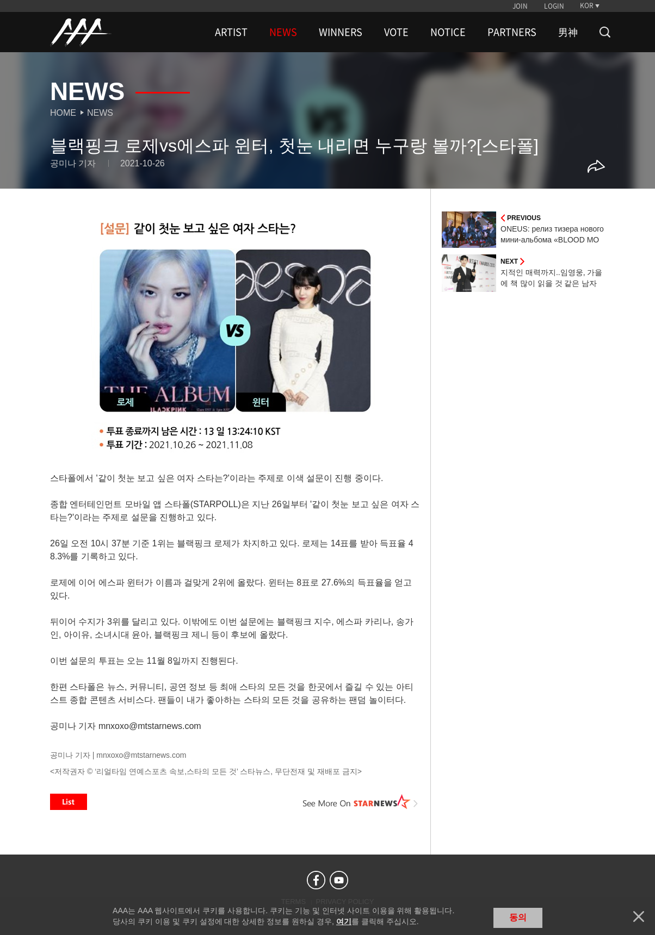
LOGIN (554, 6)
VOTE (396, 32)
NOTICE (448, 32)
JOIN (520, 6)
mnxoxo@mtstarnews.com (141, 755)
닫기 (638, 916)
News (100, 112)
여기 (343, 921)
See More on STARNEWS (360, 802)
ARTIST (231, 32)
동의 (518, 917)
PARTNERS (511, 32)
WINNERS (340, 32)
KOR (587, 5)
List (68, 802)
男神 (568, 32)
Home (63, 112)
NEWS (283, 32)
